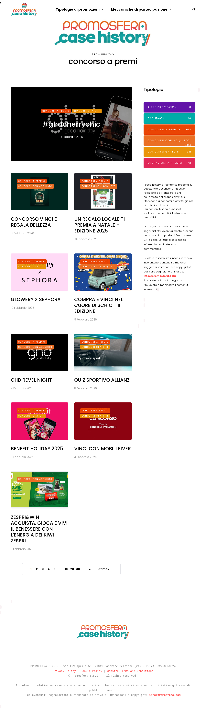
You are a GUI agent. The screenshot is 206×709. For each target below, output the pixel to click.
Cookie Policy (91, 671)
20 (72, 569)
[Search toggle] (192, 9)
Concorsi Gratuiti (86, 111)
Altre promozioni (169, 107)
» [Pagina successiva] (90, 569)
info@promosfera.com (160, 276)
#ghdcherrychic (71, 124)
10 (66, 569)
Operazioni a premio (169, 163)
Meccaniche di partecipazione (139, 9)
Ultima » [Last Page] (104, 569)
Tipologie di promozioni (78, 9)
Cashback (169, 118)
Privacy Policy (64, 671)
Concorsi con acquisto (169, 142)
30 (78, 569)
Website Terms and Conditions (130, 671)
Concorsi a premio (55, 111)
